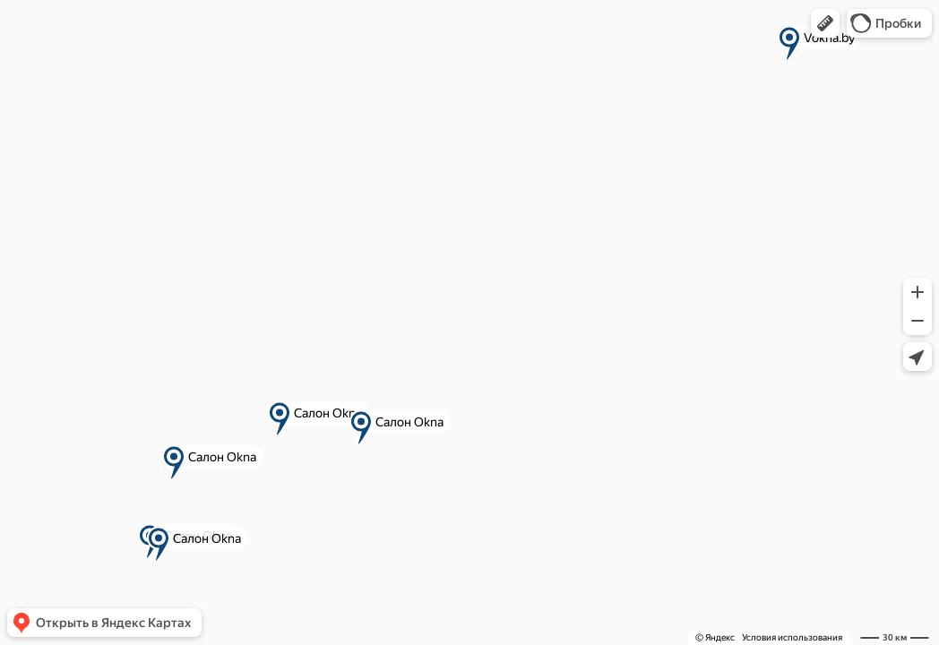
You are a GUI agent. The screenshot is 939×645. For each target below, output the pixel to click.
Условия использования (792, 637)
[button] (825, 23)
